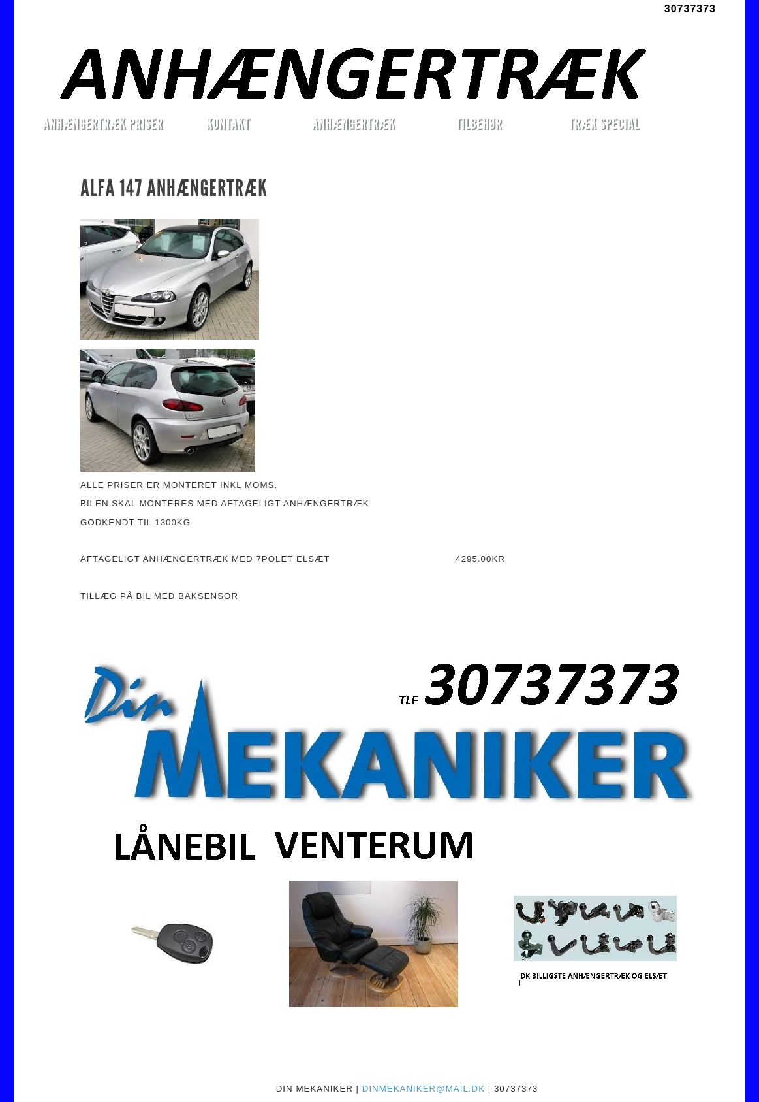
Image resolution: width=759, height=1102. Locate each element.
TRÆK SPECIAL (604, 123)
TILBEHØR (478, 123)
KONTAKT (228, 123)
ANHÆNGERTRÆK (353, 123)
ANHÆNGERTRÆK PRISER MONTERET (102, 125)
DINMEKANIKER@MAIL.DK (423, 1089)
